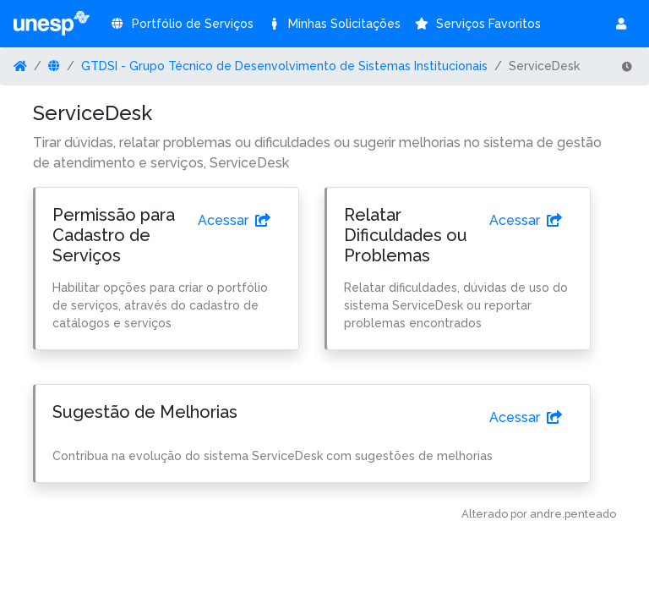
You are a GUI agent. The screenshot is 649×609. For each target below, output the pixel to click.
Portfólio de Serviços (182, 23)
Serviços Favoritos (477, 23)
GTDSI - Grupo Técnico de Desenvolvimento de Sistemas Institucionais (284, 66)
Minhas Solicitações (334, 23)
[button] (622, 23)
